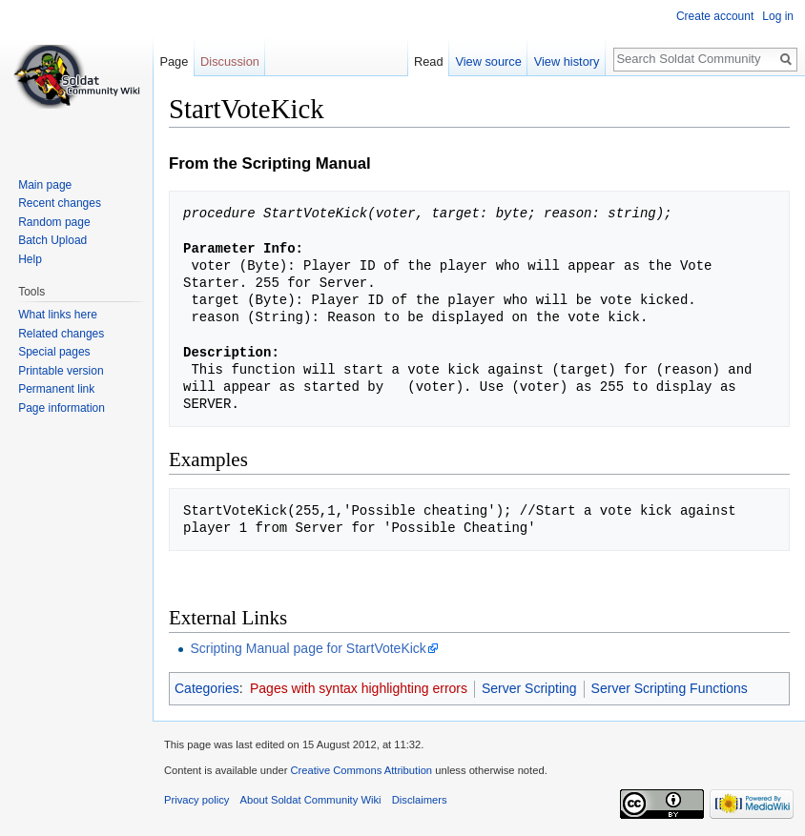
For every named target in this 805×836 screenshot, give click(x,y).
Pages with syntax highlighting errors (358, 688)
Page (173, 61)
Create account (714, 16)
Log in (778, 16)
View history (567, 61)
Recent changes (59, 203)
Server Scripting (529, 688)
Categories (207, 688)
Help (30, 259)
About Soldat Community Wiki (311, 799)
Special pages (54, 351)
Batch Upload (52, 240)
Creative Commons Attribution (361, 770)
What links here (57, 314)
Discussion (229, 61)
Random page (54, 222)
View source (488, 61)
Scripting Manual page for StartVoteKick (307, 648)
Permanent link (56, 389)
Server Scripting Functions (669, 688)
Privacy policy (196, 799)
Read (429, 61)
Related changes (61, 333)
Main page (45, 185)
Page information (61, 408)
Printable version (60, 370)
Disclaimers (419, 799)
